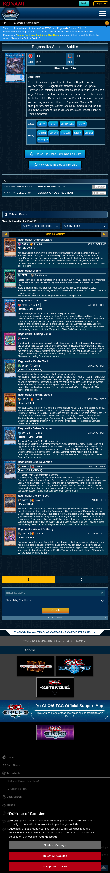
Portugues (43, 139)
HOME (4, 23)
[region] (55, 840)
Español (89, 132)
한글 (53, 124)
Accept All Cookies (55, 866)
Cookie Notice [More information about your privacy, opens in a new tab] (48, 836)
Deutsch (53, 132)
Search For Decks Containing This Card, (38, 35)
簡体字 (81, 124)
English (42, 132)
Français (65, 132)
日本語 (42, 124)
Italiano (77, 132)
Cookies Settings (55, 845)
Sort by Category (18, 789)
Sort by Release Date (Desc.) (24, 781)
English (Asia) (67, 124)
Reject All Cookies (55, 855)
